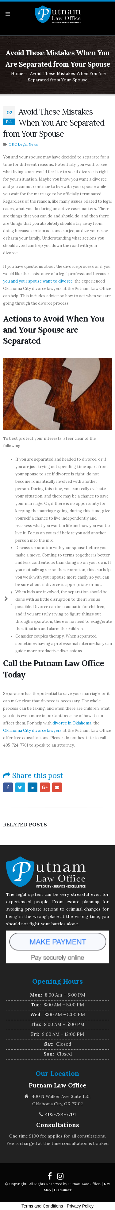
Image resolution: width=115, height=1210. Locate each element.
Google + (45, 787)
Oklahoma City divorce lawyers (32, 730)
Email (57, 787)
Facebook (8, 787)
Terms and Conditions (42, 1206)
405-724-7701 (60, 1114)
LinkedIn (32, 787)
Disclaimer (62, 1190)
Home (17, 73)
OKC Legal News (23, 144)
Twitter (20, 787)
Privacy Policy (80, 1206)
